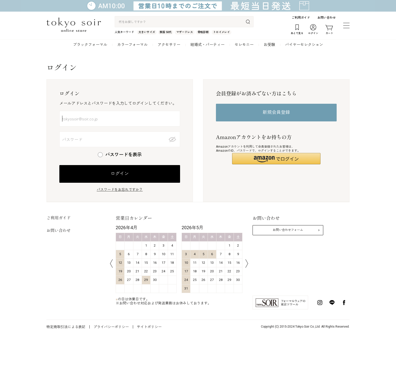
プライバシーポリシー (111, 327)
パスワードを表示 (123, 154)
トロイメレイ (221, 32)
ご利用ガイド (301, 17)
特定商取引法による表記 (65, 327)
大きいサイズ (146, 32)
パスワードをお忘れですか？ (120, 190)
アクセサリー (169, 44)
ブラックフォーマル (90, 44)
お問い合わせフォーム (288, 230)
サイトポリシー (149, 327)
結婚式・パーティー (207, 44)
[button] (276, 158)
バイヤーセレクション (304, 44)
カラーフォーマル (132, 44)
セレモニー (244, 44)
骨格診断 (203, 32)
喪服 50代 (166, 32)
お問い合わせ (326, 17)
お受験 (269, 44)
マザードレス (184, 32)
